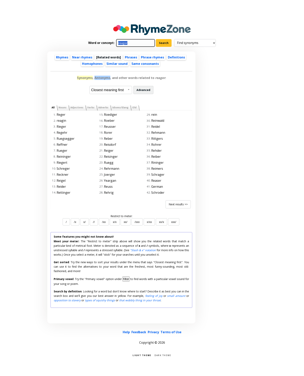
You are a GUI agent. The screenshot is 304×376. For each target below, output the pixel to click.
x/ (84, 222)
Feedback (138, 332)
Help (126, 332)
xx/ (125, 222)
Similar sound (117, 64)
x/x (115, 222)
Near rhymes (82, 57)
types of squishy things (100, 300)
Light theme (142, 355)
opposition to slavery (67, 300)
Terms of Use (171, 332)
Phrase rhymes (152, 57)
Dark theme (163, 355)
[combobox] (110, 90)
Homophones (92, 64)
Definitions (176, 57)
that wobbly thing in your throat (140, 300)
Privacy (153, 332)
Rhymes (62, 57)
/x (75, 222)
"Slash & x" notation (143, 250)
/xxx (137, 222)
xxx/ (173, 222)
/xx (104, 222)
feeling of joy (153, 296)
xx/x (161, 222)
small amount (176, 296)
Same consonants (145, 64)
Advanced (143, 90)
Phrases (131, 57)
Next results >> (178, 204)
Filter (126, 279)
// (94, 222)
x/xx (149, 222)
